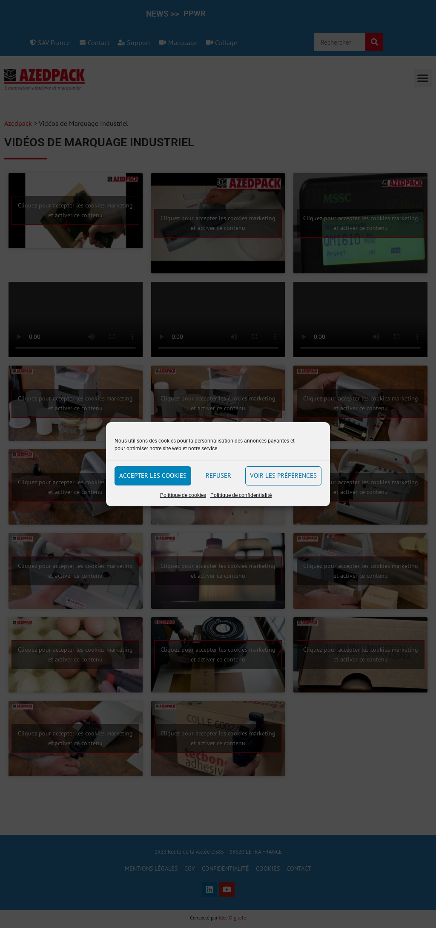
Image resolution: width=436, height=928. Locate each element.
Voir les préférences (283, 475)
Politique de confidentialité (241, 495)
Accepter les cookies (152, 475)
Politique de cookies (183, 495)
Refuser (218, 475)
